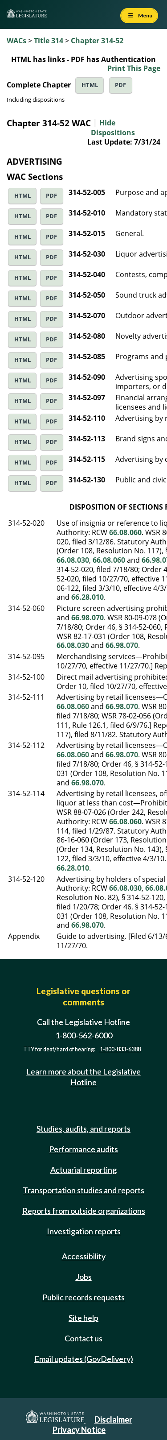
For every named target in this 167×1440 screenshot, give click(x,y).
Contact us (83, 1338)
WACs (16, 41)
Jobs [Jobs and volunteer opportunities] (84, 1277)
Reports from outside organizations (83, 1211)
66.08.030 (73, 560)
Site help (83, 1318)
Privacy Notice (79, 1430)
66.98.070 (87, 617)
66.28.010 (87, 597)
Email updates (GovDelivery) (83, 1359)
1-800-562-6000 (83, 1035)
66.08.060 (125, 532)
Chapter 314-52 (97, 41)
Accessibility (84, 1256)
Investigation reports (84, 1231)
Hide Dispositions (113, 127)
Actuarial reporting (83, 1169)
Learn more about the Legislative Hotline (83, 1077)
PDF (120, 85)
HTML (89, 85)
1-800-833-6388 (120, 1049)
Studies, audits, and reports (83, 1128)
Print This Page (133, 68)
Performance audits (83, 1149)
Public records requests (83, 1297)
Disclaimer (113, 1419)
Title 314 (48, 41)
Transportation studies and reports (83, 1190)
